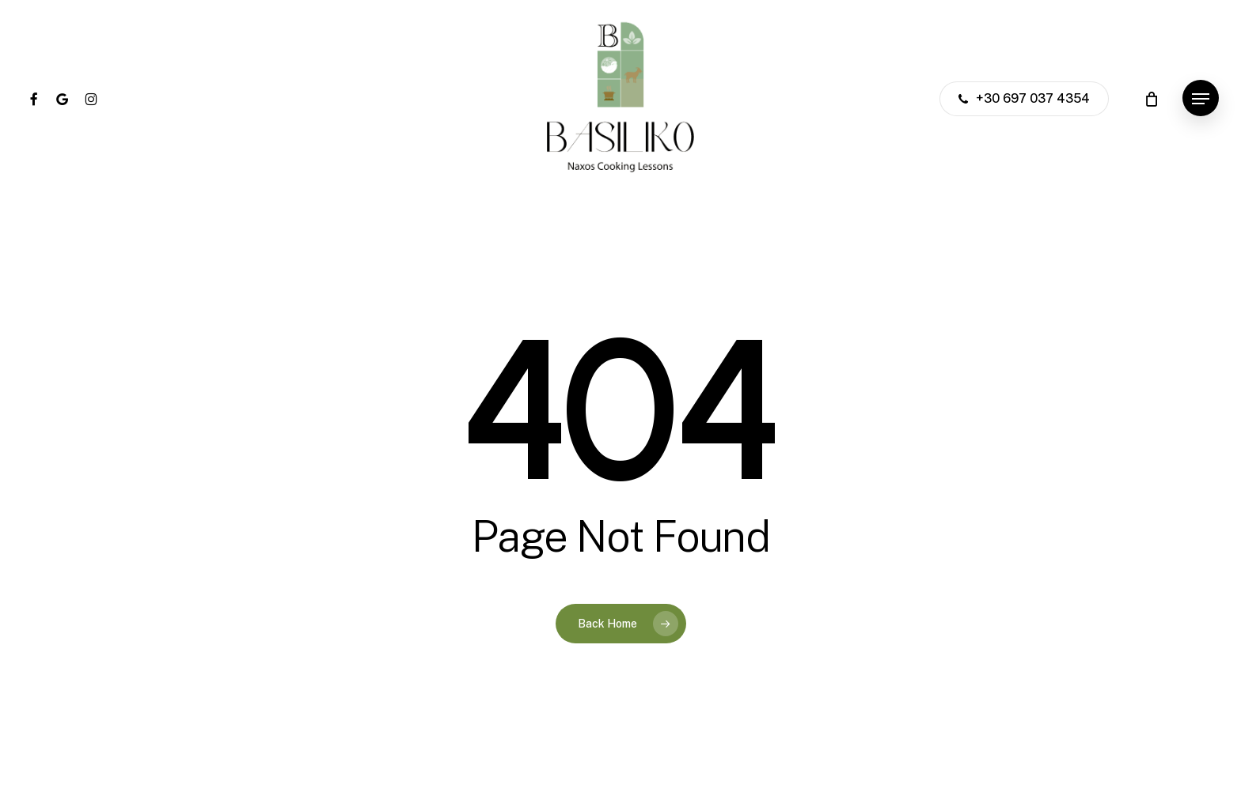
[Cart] (1151, 98)
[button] (1200, 99)
